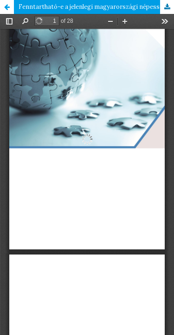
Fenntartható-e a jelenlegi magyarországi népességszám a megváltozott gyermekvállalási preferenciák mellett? (96, 7)
